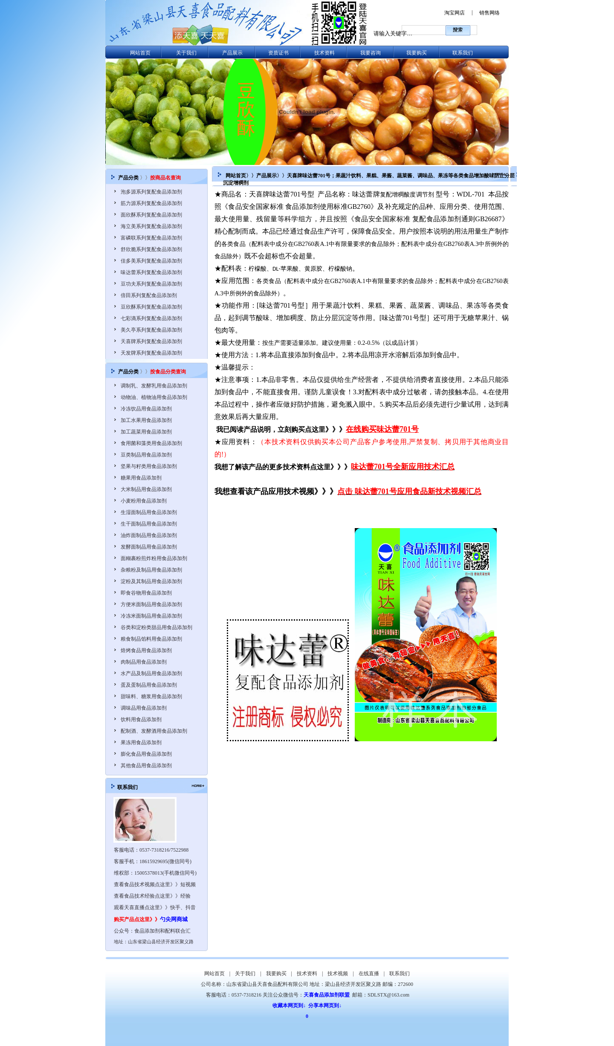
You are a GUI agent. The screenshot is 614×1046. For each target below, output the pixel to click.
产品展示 (232, 53)
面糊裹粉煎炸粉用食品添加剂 (154, 558)
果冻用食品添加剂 (141, 742)
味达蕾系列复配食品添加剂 (151, 272)
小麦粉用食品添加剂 (144, 501)
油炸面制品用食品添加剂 (149, 535)
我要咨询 (370, 53)
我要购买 (416, 53)
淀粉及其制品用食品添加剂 (151, 581)
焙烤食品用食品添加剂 (146, 650)
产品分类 (128, 178)
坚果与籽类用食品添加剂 (149, 466)
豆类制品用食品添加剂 (146, 455)
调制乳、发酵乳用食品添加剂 (154, 386)
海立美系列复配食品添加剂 (151, 226)
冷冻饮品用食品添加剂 (146, 409)
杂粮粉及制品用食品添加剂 (151, 570)
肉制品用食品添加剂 (144, 662)
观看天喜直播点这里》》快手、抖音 (155, 907)
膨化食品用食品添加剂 (146, 754)
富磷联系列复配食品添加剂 (151, 238)
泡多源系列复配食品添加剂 (151, 192)
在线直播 (369, 974)
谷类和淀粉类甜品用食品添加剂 (156, 627)
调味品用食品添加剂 (144, 708)
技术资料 (324, 53)
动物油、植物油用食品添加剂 (154, 397)
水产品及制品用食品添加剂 (151, 673)
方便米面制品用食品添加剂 (151, 604)
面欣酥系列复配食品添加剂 (151, 215)
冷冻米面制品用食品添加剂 (151, 616)
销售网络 (489, 13)
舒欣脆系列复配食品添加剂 (151, 249)
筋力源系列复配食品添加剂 (151, 203)
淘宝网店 (454, 13)
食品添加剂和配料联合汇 (162, 931)
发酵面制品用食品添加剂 (149, 547)
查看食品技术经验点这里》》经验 (152, 896)
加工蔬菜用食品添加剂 (146, 432)
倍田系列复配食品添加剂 (149, 295)
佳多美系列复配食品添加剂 (151, 261)
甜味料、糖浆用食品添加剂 (151, 696)
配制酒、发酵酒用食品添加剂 (154, 731)
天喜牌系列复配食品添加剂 (151, 341)
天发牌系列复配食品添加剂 (151, 353)
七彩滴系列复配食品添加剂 (151, 318)
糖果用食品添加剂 (141, 478)
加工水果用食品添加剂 (146, 420)
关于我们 (186, 53)
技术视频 (337, 974)
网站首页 (140, 53)
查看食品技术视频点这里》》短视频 (155, 884)
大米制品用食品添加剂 (146, 489)
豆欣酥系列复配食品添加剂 (151, 307)
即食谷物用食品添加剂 (146, 593)
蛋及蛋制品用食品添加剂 (149, 685)
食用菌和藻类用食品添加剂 (151, 443)
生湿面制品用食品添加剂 (149, 512)
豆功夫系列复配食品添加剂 (151, 284)
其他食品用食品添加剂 (146, 766)
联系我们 (462, 53)
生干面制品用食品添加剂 (149, 524)
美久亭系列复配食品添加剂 (151, 330)
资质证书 (278, 53)
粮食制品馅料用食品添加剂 (151, 639)
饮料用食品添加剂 (141, 719)
